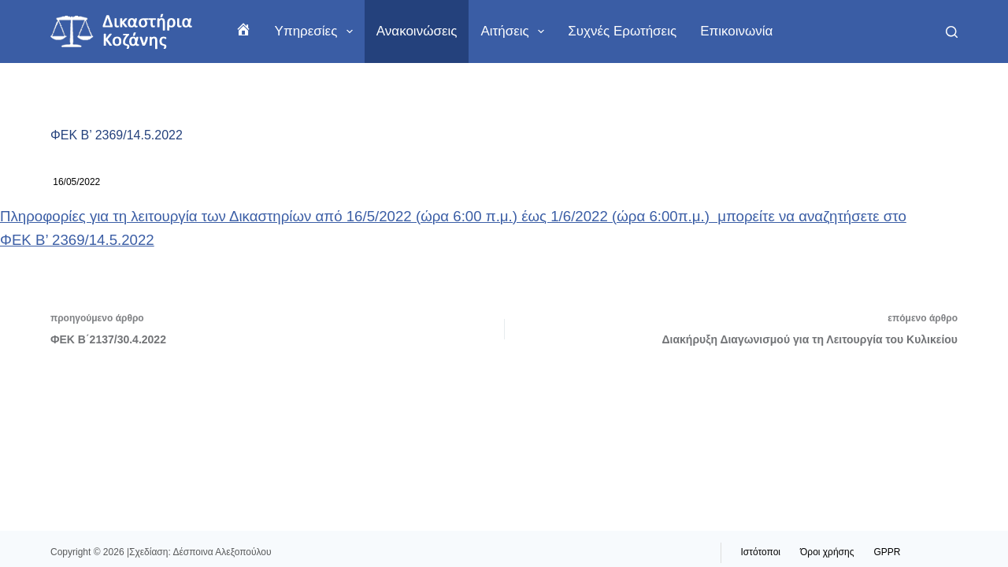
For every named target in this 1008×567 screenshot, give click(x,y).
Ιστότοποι (761, 552)
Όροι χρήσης (827, 552)
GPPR (886, 552)
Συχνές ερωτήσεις (622, 31)
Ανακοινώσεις (417, 31)
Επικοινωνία (736, 31)
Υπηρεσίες (317, 31)
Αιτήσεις (515, 31)
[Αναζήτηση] (952, 32)
